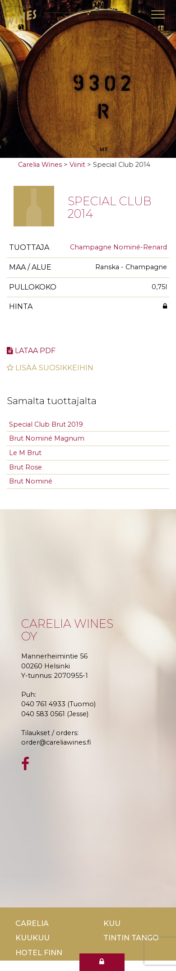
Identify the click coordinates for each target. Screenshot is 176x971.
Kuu (111, 923)
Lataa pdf (31, 350)
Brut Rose (25, 467)
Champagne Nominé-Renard (118, 247)
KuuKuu (32, 938)
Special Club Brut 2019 (46, 424)
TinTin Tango (131, 938)
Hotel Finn (38, 952)
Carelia (32, 923)
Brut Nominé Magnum (46, 438)
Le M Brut (25, 453)
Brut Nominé (30, 481)
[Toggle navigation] (158, 14)
